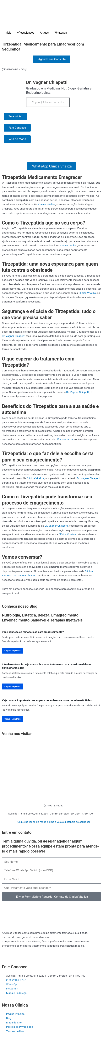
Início (8, 32)
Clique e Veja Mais (12, 650)
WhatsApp (60, 32)
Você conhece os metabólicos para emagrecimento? (33, 631)
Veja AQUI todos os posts (48, 102)
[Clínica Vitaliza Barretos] (51, 769)
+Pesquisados (25, 32)
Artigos (44, 32)
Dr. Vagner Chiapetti (13, 335)
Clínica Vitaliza (46, 204)
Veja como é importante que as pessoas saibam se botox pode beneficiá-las (47, 700)
